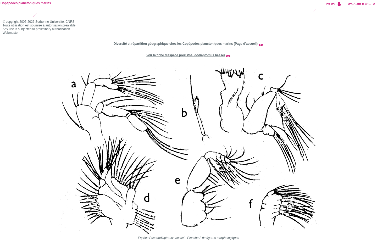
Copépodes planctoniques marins (26, 3)
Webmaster (11, 33)
